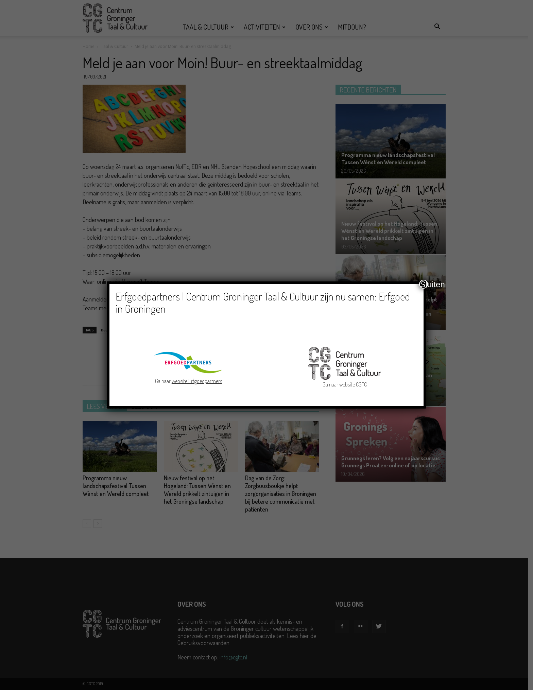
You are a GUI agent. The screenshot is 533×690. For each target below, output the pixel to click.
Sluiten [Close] (424, 284)
